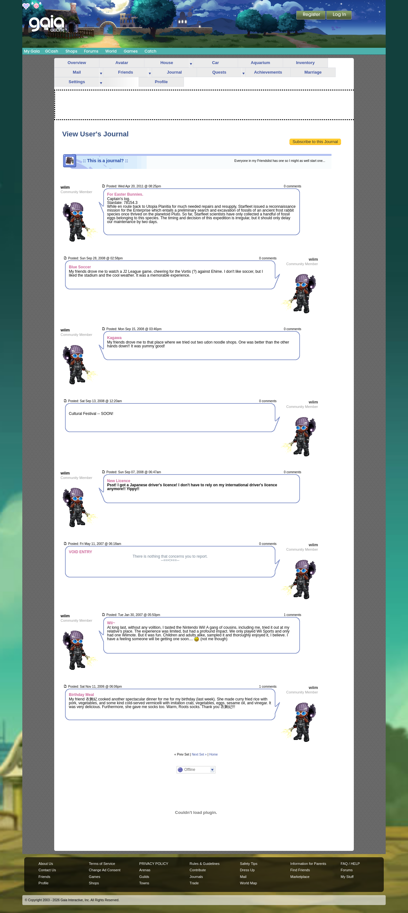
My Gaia (32, 51)
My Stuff (347, 877)
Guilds (144, 877)
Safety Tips (249, 864)
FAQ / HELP (350, 864)
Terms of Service (102, 864)
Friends (125, 72)
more (191, 63)
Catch (151, 51)
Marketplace (300, 877)
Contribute (198, 870)
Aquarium (260, 62)
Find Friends (300, 870)
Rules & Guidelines (205, 864)
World (111, 51)
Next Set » (199, 754)
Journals (196, 877)
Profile (161, 81)
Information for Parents (308, 864)
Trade (194, 883)
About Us (46, 864)
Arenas (144, 870)
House (166, 62)
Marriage (313, 72)
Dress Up (247, 870)
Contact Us (47, 870)
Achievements (268, 72)
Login (339, 15)
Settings (77, 81)
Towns (144, 883)
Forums (91, 51)
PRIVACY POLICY (153, 864)
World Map (248, 883)
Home (213, 754)
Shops (71, 51)
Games (131, 51)
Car (215, 62)
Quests (219, 72)
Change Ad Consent (104, 870)
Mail (77, 72)
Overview (77, 62)
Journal (174, 72)
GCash (51, 51)
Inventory (305, 62)
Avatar (121, 62)
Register (311, 15)
